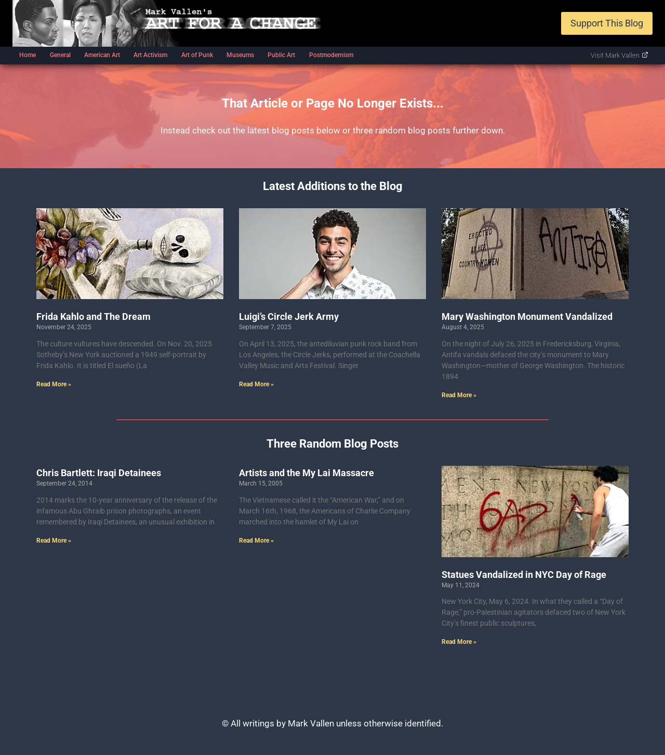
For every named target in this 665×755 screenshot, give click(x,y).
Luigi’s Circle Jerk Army (289, 316)
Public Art (281, 55)
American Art (102, 55)
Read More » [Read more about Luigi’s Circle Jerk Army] (256, 384)
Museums (240, 55)
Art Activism (150, 55)
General (60, 55)
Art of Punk (197, 55)
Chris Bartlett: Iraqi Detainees (98, 472)
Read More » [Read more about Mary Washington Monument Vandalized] (459, 395)
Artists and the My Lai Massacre (306, 472)
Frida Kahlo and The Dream (93, 316)
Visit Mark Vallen (619, 55)
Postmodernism (331, 55)
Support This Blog (606, 23)
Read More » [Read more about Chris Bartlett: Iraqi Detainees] (53, 540)
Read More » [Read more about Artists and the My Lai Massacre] (256, 540)
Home (27, 55)
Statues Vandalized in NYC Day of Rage (524, 574)
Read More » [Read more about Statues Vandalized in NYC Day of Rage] (459, 641)
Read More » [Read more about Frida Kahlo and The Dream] (53, 384)
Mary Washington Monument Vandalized (527, 316)
